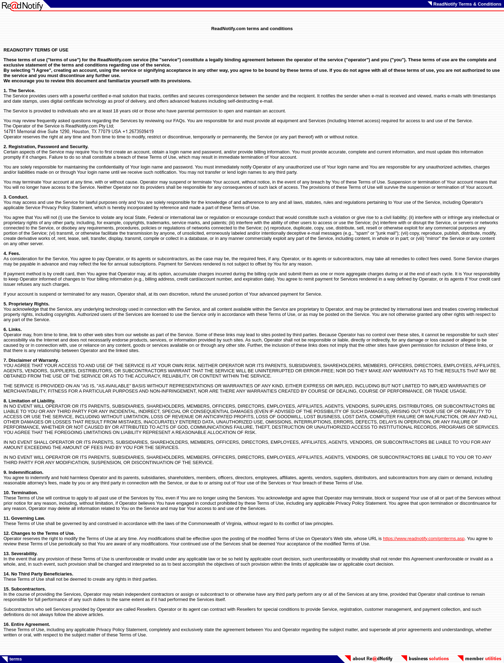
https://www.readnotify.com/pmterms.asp (423, 538)
